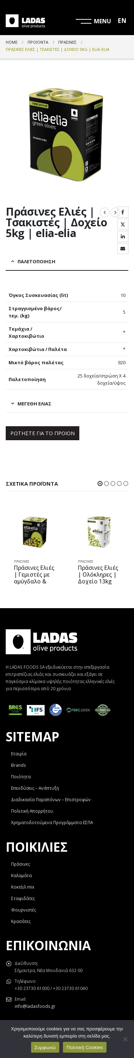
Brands (18, 765)
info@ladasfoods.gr (35, 1006)
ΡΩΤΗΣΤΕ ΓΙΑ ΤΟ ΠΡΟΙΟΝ (42, 433)
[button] (100, 483)
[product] (35, 532)
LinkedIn (123, 236)
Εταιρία (18, 753)
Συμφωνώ (45, 1047)
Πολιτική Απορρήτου (32, 811)
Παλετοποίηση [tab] (36, 261)
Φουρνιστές (23, 910)
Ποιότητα (21, 776)
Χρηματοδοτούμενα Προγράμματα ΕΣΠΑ (52, 822)
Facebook (123, 212)
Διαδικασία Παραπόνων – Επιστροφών (51, 799)
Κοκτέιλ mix (22, 887)
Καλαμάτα (21, 875)
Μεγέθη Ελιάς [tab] (34, 403)
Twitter (123, 224)
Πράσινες (21, 561)
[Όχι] (125, 1039)
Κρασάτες (21, 921)
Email (123, 248)
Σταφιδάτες (23, 898)
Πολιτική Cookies (84, 1047)
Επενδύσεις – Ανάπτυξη (35, 788)
